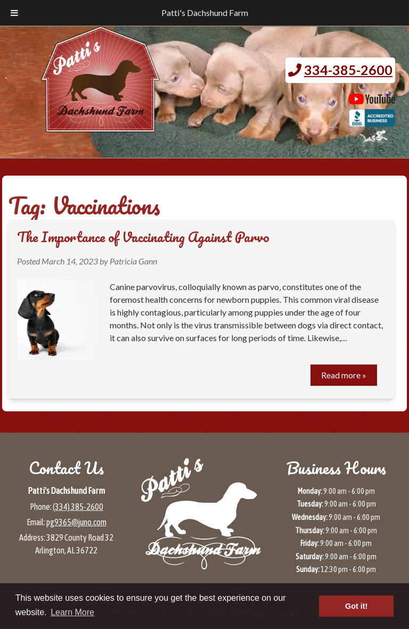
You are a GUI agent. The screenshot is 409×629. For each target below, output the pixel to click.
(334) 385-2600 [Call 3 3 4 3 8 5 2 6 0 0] (78, 506)
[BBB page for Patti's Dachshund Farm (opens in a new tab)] (372, 121)
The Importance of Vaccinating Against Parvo (143, 237)
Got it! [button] (356, 606)
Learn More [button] (72, 612)
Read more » (343, 375)
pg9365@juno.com (76, 522)
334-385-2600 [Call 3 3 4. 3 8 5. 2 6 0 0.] (348, 70)
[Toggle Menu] (14, 13)
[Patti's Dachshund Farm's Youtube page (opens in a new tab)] (372, 99)
